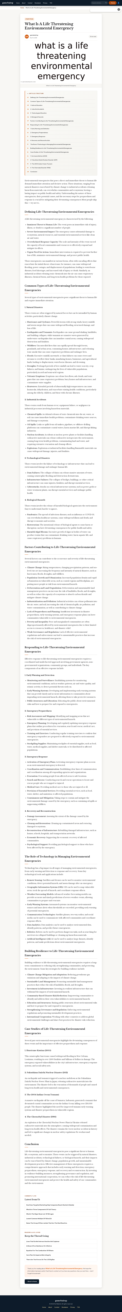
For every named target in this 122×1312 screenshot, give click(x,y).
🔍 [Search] (106, 3)
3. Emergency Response (37, 136)
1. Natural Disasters (36, 105)
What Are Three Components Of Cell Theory (41, 1209)
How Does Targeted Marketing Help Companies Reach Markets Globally (50, 1205)
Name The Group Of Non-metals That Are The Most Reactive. (46, 1223)
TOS (51, 3)
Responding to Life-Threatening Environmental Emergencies (49, 125)
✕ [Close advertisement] (118, 9)
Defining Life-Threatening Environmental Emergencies (47, 97)
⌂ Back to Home (32, 1281)
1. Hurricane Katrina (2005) (38, 156)
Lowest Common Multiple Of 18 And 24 (39, 1218)
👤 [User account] (118, 3)
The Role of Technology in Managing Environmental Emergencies (50, 144)
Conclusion (33, 171)
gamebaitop (7, 3)
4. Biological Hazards (36, 117)
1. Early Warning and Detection (39, 129)
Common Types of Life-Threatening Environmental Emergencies (50, 101)
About (23, 3)
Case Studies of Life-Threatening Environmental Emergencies (49, 152)
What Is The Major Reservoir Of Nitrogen (40, 1214)
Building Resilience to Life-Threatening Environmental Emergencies (51, 148)
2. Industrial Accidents (37, 109)
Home (18, 3)
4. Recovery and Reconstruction (40, 140)
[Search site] (99, 2)
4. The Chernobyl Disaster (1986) (40, 168)
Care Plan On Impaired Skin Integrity (38, 1255)
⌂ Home (112, 3)
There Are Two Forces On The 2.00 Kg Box (40, 1259)
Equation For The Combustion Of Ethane (39, 1250)
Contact (30, 3)
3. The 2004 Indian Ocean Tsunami (41, 164)
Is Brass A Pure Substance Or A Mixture (39, 1246)
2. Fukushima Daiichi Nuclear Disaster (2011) (43, 160)
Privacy (45, 3)
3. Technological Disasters (38, 113)
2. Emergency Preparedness (39, 132)
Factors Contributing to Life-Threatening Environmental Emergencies (52, 121)
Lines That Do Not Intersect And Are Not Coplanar (42, 1241)
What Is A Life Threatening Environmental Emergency (64, 1268)
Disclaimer (38, 3)
